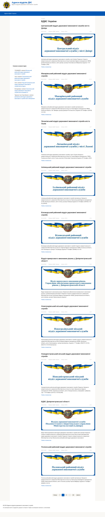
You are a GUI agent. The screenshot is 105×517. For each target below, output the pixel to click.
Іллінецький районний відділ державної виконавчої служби (62, 168)
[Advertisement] (24, 39)
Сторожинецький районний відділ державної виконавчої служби (23, 78)
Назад (55, 500)
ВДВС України (56, 31)
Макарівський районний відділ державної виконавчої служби (63, 74)
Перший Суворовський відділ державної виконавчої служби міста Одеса (25, 84)
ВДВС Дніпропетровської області (58, 404)
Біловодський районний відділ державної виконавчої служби (63, 215)
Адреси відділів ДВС (22, 2)
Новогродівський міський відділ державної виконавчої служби (64, 309)
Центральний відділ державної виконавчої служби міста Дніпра (64, 26)
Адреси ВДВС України (10, 13)
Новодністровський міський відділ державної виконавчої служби (65, 357)
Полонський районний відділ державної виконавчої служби (62, 450)
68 (73, 500)
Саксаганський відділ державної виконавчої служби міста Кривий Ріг (24, 90)
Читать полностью (46, 67)
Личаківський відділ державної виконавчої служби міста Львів (64, 122)
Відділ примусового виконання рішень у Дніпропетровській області (62, 261)
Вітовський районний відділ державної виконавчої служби (23, 72)
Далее (78, 500)
